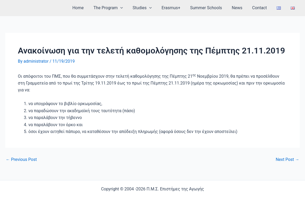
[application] (130, 8)
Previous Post (21, 159)
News (242, 7)
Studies (151, 8)
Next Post (287, 159)
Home (90, 7)
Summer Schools (212, 7)
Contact (263, 7)
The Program (118, 8)
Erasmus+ (178, 7)
